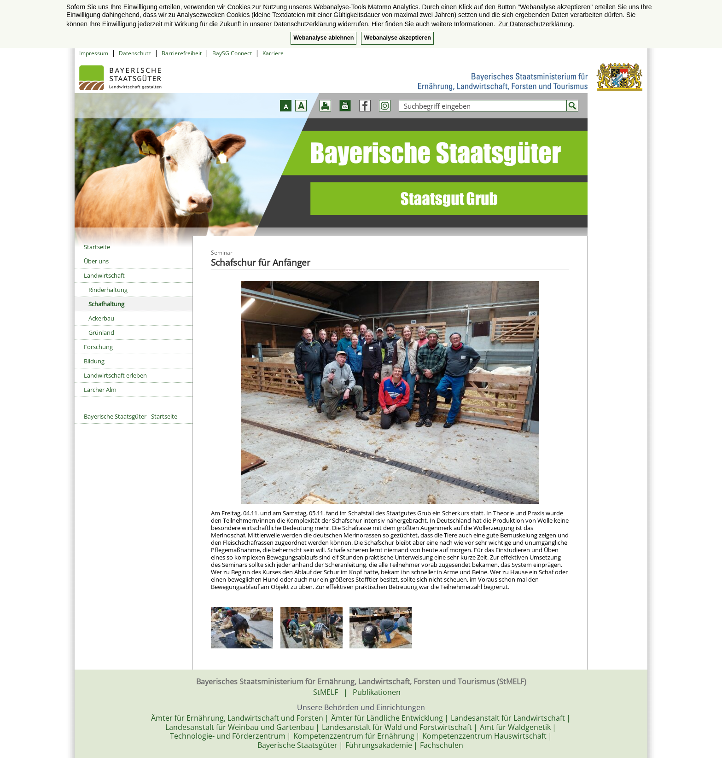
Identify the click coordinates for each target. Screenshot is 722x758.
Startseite (97, 247)
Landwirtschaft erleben (115, 375)
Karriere (273, 53)
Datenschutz (135, 53)
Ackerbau (101, 318)
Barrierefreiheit (182, 53)
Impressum (93, 53)
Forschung (98, 347)
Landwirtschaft (104, 275)
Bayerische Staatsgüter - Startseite (130, 416)
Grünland (101, 332)
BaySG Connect (232, 53)
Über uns (96, 261)
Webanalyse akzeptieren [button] (397, 38)
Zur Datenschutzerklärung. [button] (536, 24)
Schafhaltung (106, 304)
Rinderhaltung (108, 290)
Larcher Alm (100, 389)
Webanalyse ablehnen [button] (323, 38)
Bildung (94, 361)
